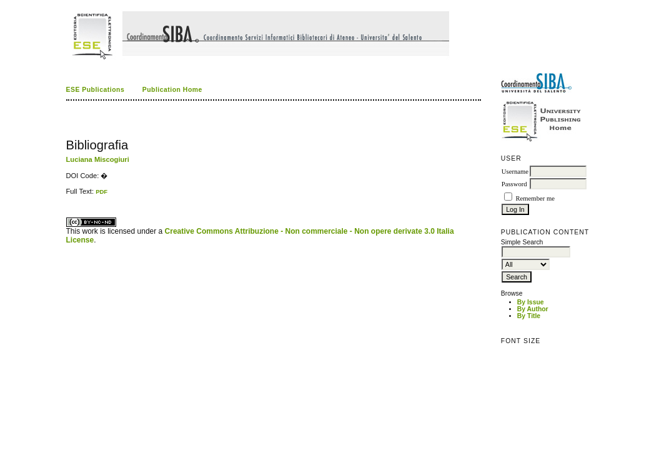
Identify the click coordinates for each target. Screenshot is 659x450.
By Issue (530, 302)
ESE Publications (95, 89)
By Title (528, 315)
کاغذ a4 (67, 195)
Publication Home (172, 89)
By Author (532, 309)
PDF (101, 191)
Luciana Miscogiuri (97, 159)
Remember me (534, 198)
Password (514, 184)
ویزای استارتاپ (69, 195)
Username (515, 171)
